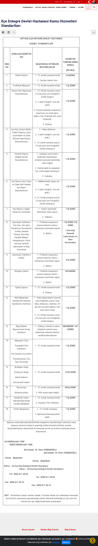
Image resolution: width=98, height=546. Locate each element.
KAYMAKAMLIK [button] (28, 7)
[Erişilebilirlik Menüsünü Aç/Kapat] (92, 540)
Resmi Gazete (28, 530)
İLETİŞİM (81, 7)
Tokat (78, 2)
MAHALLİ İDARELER (48, 7)
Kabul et (66, 542)
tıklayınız (56, 542)
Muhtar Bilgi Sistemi (50, 530)
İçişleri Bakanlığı (68, 2)
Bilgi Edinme (70, 530)
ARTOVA (38, 7)
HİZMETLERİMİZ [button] (61, 7)
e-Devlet (57, 2)
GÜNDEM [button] (72, 7)
